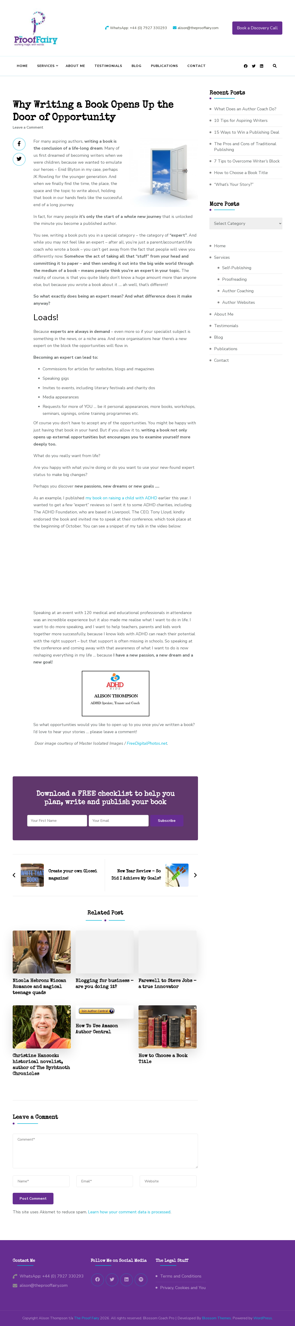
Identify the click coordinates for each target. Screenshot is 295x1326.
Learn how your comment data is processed (129, 1212)
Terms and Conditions (180, 1276)
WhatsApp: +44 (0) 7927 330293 (52, 1276)
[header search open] (275, 66)
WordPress (262, 1318)
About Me (75, 66)
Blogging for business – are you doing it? (104, 984)
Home (22, 66)
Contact (196, 66)
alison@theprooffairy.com (44, 1285)
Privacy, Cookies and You (183, 1287)
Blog (137, 66)
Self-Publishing (236, 268)
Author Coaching (238, 291)
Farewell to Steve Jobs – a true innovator (167, 984)
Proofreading (234, 279)
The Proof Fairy (86, 1318)
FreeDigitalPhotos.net (147, 743)
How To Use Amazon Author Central (97, 1029)
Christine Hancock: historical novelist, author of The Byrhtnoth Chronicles (41, 1065)
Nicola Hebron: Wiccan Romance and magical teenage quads (39, 987)
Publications (164, 66)
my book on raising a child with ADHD (121, 498)
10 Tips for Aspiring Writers (241, 120)
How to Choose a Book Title (163, 1059)
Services (46, 66)
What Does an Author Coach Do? (245, 109)
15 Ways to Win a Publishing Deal (246, 132)
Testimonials (108, 66)
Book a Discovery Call (257, 28)
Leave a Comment (28, 127)
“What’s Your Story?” (234, 184)
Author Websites (238, 302)
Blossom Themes (216, 1318)
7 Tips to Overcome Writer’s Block (247, 161)
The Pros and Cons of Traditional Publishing (245, 146)
